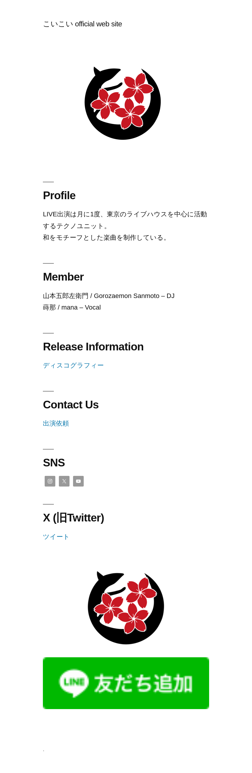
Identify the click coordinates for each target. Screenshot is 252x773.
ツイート (56, 536)
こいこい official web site (82, 24)
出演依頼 (56, 423)
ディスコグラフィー (73, 365)
